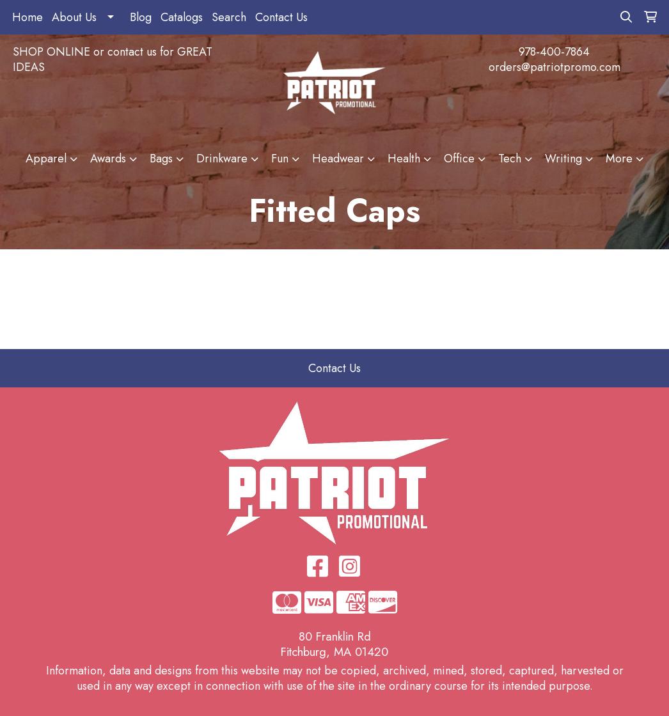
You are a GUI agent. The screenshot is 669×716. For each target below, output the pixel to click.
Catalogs (182, 17)
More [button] (619, 158)
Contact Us (281, 17)
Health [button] (404, 158)
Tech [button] (509, 158)
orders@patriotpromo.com (554, 67)
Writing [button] (563, 158)
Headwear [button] (338, 158)
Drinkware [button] (222, 158)
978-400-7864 (554, 51)
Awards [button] (108, 158)
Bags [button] (161, 158)
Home (27, 17)
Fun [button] (279, 158)
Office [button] (459, 158)
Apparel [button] (46, 158)
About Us (74, 17)
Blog (141, 17)
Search (229, 17)
